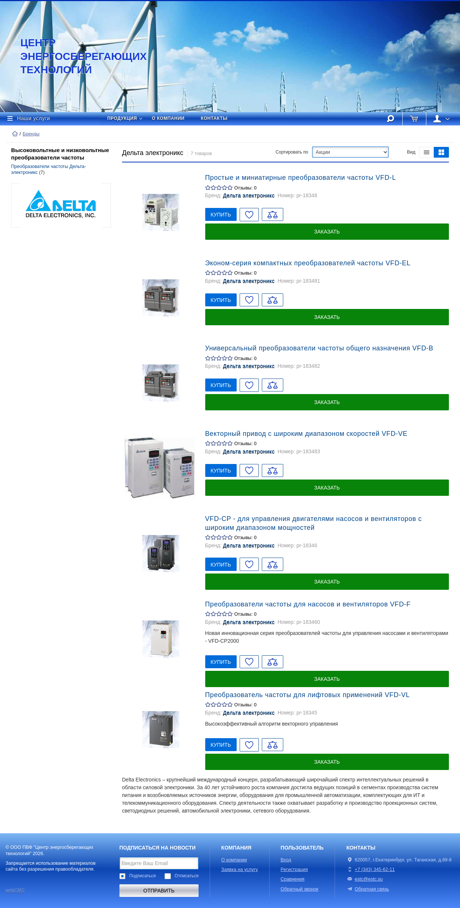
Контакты (214, 118)
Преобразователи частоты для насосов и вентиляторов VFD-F (308, 604)
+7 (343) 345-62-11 (375, 869)
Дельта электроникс (249, 195)
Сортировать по (291, 152)
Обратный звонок (299, 889)
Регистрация (294, 869)
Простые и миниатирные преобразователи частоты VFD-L (300, 177)
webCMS (15, 890)
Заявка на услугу (239, 869)
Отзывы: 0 (245, 188)
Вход (286, 859)
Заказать (327, 232)
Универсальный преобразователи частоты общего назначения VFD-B (319, 348)
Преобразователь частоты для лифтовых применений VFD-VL (307, 695)
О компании (168, 118)
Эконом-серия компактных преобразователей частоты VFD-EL (308, 263)
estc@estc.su (369, 879)
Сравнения (293, 879)
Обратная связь (367, 889)
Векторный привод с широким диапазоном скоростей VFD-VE (306, 433)
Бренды (31, 134)
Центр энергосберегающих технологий (75, 56)
